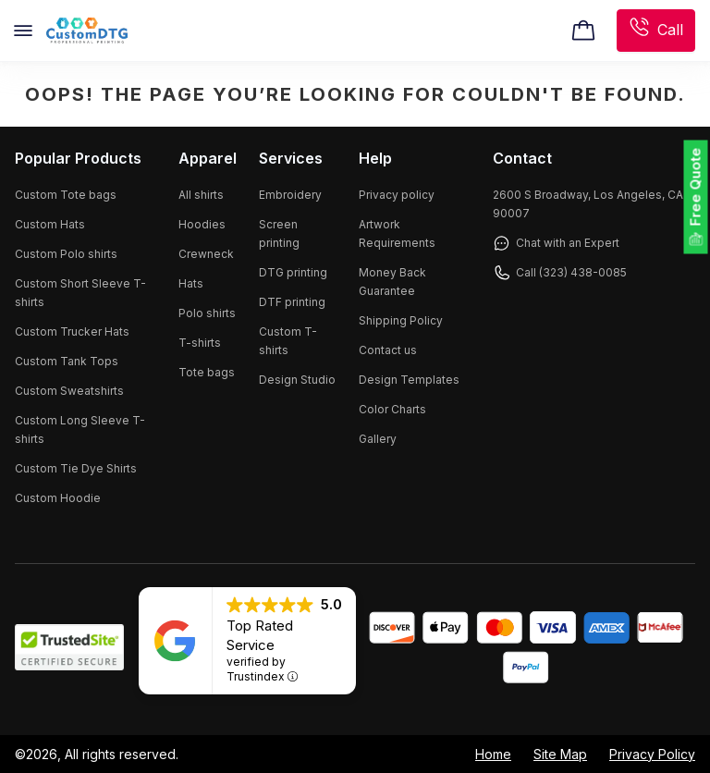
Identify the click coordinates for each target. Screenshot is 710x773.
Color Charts (392, 409)
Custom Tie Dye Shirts (76, 468)
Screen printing (279, 233)
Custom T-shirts (288, 341)
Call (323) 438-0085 (560, 273)
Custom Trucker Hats (72, 331)
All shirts (201, 195)
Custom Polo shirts (66, 254)
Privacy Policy (652, 754)
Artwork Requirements (397, 233)
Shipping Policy (401, 320)
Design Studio (297, 379)
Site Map (560, 754)
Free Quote (695, 187)
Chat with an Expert (556, 243)
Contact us (388, 350)
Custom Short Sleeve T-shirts (80, 292)
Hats (190, 283)
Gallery (378, 439)
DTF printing (292, 302)
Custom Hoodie (58, 498)
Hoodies (202, 224)
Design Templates (409, 379)
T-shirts (199, 343)
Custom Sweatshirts (69, 391)
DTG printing (293, 272)
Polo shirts (207, 313)
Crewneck (206, 254)
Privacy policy (397, 195)
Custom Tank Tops (66, 361)
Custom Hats (50, 224)
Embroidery (290, 195)
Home (493, 754)
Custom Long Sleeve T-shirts (80, 429)
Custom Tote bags (65, 195)
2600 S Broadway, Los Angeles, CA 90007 (588, 204)
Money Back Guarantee (392, 281)
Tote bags (206, 372)
